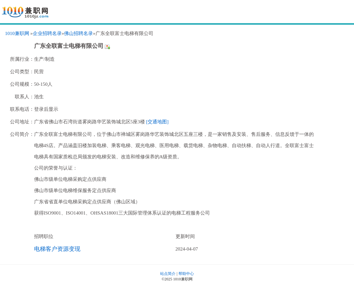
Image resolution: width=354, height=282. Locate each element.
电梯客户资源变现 (57, 249)
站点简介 (168, 273)
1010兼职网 (17, 33)
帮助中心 (186, 273)
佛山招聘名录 (78, 33)
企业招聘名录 (47, 33)
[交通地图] (157, 121)
